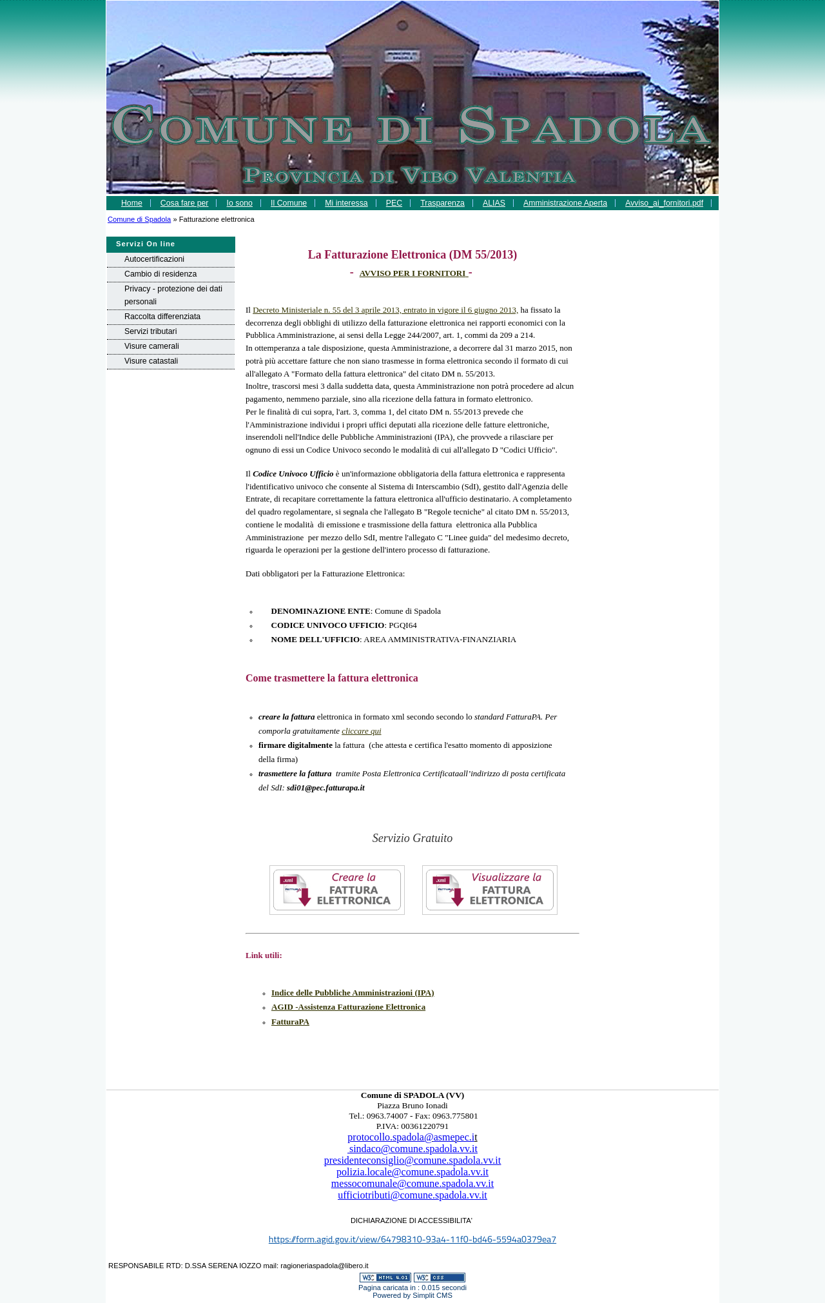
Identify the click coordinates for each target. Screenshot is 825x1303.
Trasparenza (442, 203)
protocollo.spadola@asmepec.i (410, 1137)
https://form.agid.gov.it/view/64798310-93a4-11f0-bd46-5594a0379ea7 (412, 1239)
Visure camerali (151, 346)
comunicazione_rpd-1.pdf (412, 217)
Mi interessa (346, 203)
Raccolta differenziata (162, 316)
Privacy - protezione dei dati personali (173, 295)
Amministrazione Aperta (565, 203)
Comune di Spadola (139, 219)
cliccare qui (361, 731)
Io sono (240, 203)
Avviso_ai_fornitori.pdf (664, 203)
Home (131, 203)
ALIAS (494, 203)
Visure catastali (151, 361)
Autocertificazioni (154, 259)
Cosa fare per (184, 203)
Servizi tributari (150, 331)
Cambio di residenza (160, 274)
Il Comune (289, 203)
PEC (394, 203)
